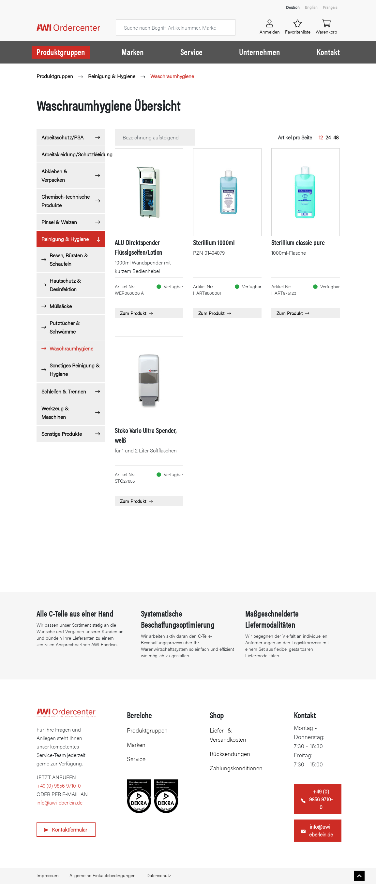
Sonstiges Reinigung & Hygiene (75, 370)
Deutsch (293, 7)
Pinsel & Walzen (59, 222)
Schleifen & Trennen (63, 391)
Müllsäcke (61, 306)
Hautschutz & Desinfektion (65, 285)
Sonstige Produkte (61, 433)
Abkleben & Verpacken (54, 175)
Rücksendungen (230, 753)
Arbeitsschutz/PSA (62, 137)
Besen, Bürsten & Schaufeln (69, 259)
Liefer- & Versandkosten (228, 734)
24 (328, 137)
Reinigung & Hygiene (111, 76)
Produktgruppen (61, 51)
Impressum (48, 875)
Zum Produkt (136, 313)
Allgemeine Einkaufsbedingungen (102, 875)
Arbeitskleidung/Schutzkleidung (73, 154)
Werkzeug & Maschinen (55, 413)
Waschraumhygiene (172, 76)
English (311, 7)
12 (321, 137)
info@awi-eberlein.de (60, 802)
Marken (133, 51)
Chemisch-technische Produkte (65, 201)
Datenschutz (158, 875)
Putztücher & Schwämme (65, 327)
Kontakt (328, 51)
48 (335, 137)
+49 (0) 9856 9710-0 (59, 785)
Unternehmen (259, 51)
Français (330, 7)
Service (191, 51)
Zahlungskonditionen (236, 768)
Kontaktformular (69, 829)
